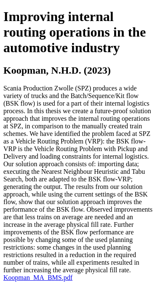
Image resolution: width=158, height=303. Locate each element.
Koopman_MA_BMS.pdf (37, 277)
